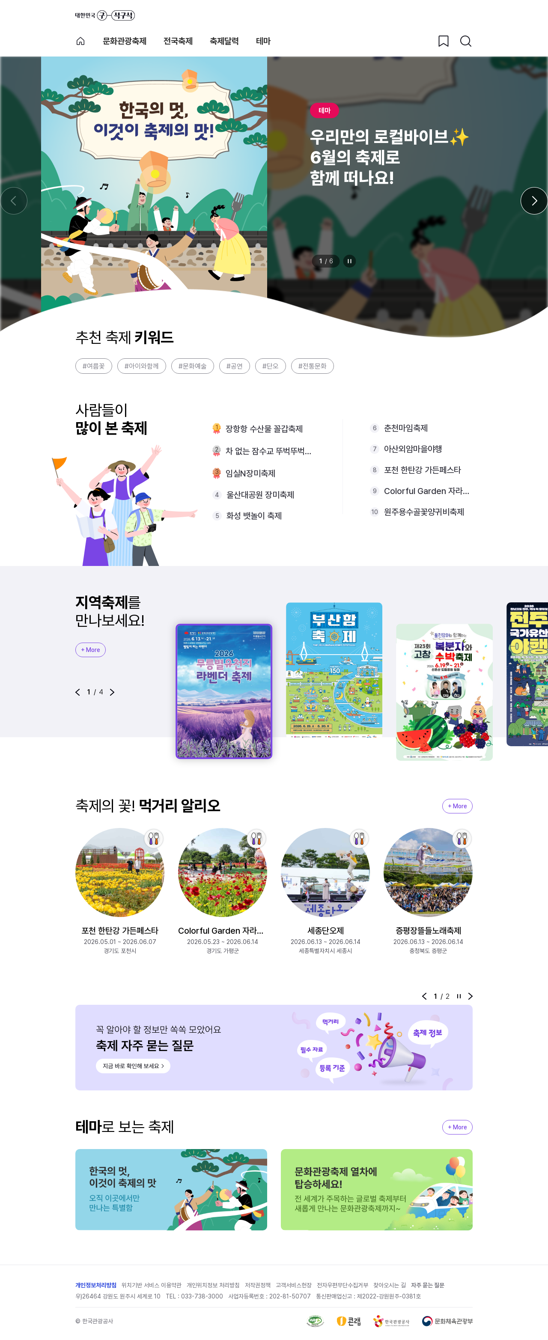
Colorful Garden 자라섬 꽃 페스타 (428, 491)
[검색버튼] (466, 41)
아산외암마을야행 (413, 449)
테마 (263, 41)
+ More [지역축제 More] (90, 649)
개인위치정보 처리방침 (213, 1285)
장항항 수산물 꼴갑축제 (264, 429)
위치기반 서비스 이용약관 (152, 1285)
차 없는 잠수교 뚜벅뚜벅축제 (270, 451)
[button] (77, 692)
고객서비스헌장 (294, 1285)
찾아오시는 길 (389, 1285)
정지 (349, 261)
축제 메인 (80, 41)
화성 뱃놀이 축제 (254, 516)
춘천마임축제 (406, 428)
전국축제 (178, 41)
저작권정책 (258, 1285)
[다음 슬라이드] (534, 200)
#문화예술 (193, 366)
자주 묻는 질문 (427, 1285)
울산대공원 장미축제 (260, 495)
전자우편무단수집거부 (342, 1285)
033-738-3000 (202, 1296)
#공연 (234, 366)
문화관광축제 (124, 41)
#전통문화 (312, 366)
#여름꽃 (94, 366)
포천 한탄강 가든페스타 (422, 470)
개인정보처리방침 (95, 1285)
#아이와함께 (142, 366)
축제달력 (224, 41)
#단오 (270, 366)
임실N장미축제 (250, 473)
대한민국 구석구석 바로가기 (105, 15)
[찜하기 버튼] (443, 41)
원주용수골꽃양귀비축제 (424, 512)
